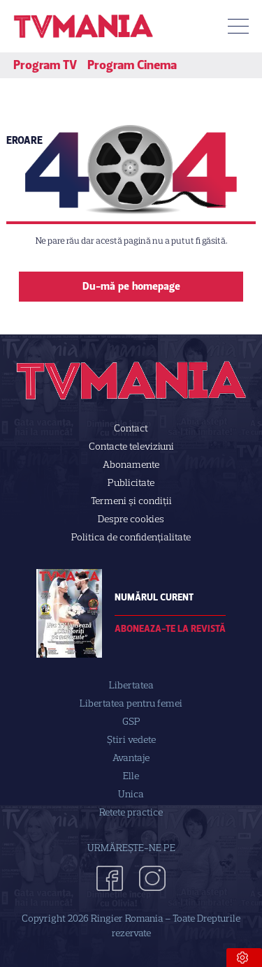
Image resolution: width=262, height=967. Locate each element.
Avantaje (131, 758)
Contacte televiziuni (131, 446)
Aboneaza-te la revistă (170, 629)
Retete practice (131, 812)
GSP (131, 722)
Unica (131, 794)
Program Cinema (132, 65)
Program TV (45, 65)
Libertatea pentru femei (131, 703)
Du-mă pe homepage (131, 286)
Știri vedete (131, 740)
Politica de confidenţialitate (131, 537)
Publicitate (131, 483)
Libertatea (131, 685)
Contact (131, 428)
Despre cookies (131, 519)
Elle (131, 776)
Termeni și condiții (131, 501)
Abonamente (131, 465)
